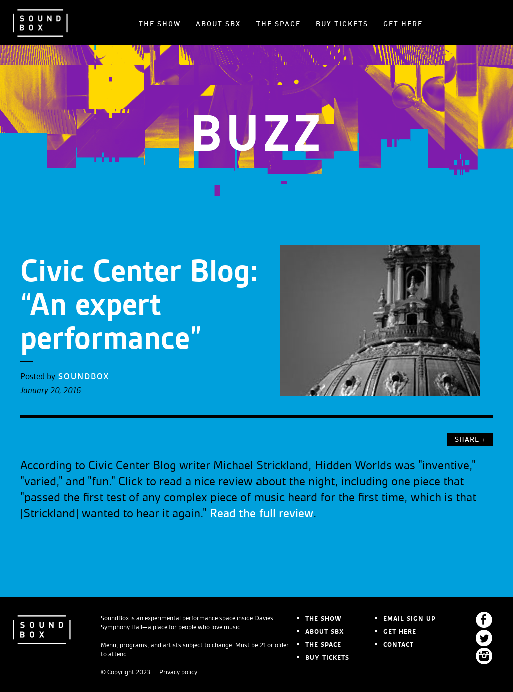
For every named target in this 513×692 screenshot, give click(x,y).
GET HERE (403, 24)
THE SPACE (278, 24)
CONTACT (398, 644)
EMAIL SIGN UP (409, 618)
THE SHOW (160, 24)
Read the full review (261, 513)
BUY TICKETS (342, 24)
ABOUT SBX (218, 24)
